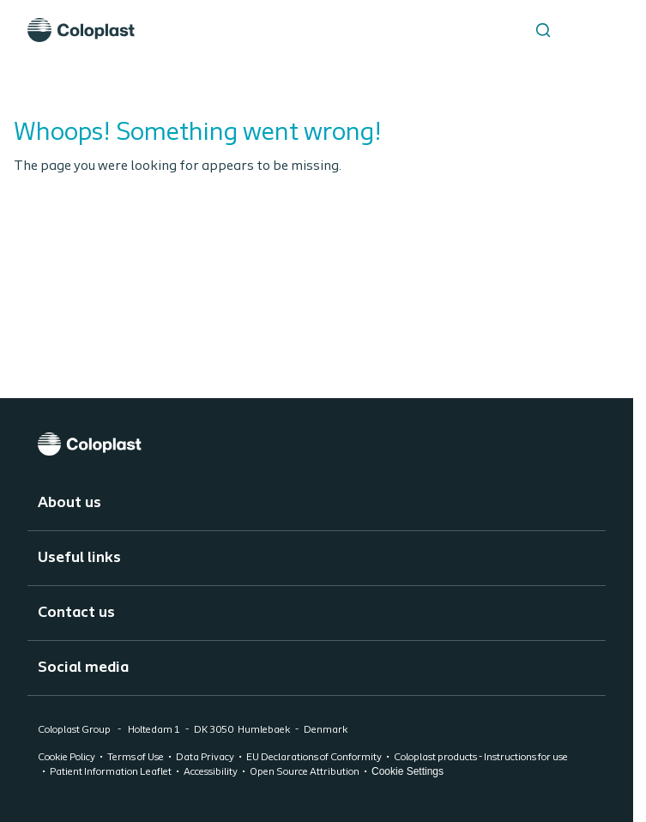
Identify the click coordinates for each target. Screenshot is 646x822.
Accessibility (211, 772)
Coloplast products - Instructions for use (481, 757)
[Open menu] (586, 30)
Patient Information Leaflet (111, 772)
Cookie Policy (66, 757)
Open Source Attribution (304, 772)
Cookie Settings (407, 771)
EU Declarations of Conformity (314, 757)
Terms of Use (135, 757)
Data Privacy (205, 757)
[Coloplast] (316, 444)
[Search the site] (543, 30)
